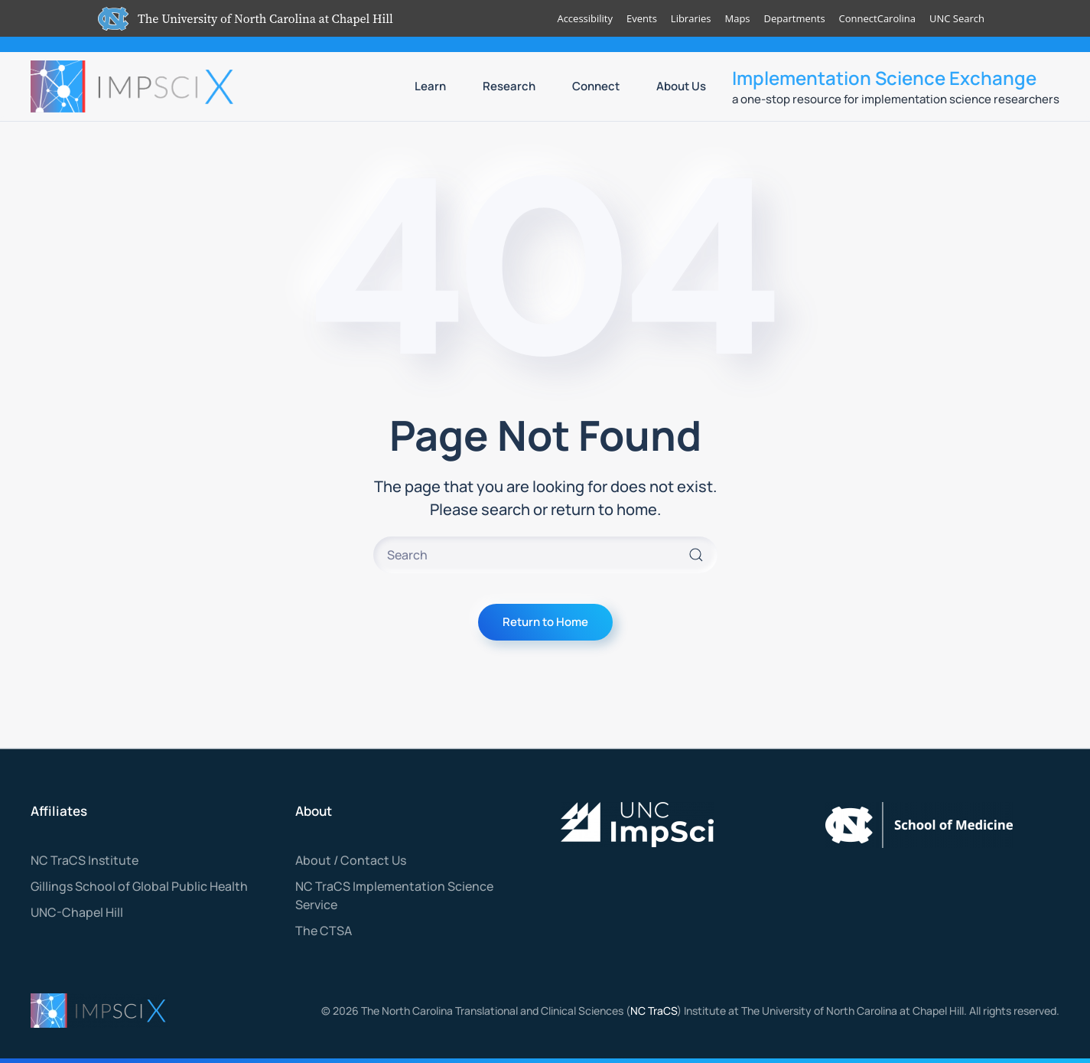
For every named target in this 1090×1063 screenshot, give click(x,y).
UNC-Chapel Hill (77, 912)
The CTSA (323, 930)
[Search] (545, 554)
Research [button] (509, 86)
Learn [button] (430, 86)
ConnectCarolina (876, 18)
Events (641, 18)
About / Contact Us (350, 860)
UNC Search (956, 18)
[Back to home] (134, 86)
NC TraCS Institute (84, 860)
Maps (737, 18)
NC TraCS (653, 1010)
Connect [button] (596, 86)
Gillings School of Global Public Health (139, 886)
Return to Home (545, 622)
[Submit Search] (696, 554)
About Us (681, 86)
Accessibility (585, 18)
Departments (794, 18)
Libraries (690, 18)
